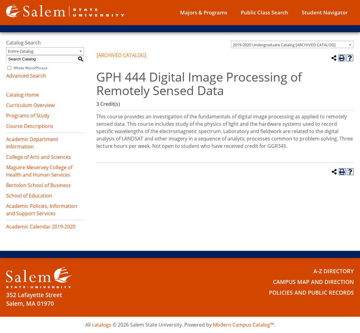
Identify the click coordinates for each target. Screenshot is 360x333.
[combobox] (292, 44)
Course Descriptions (29, 126)
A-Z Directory (332, 271)
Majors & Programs (203, 12)
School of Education (29, 195)
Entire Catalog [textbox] (20, 51)
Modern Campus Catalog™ (243, 324)
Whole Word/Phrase (30, 68)
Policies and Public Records (309, 293)
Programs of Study (27, 115)
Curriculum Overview (30, 105)
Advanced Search (26, 75)
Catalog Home (22, 94)
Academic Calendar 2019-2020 (40, 226)
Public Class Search (264, 12)
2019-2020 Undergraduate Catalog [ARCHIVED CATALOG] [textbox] (284, 45)
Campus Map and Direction (311, 282)
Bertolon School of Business (38, 185)
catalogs (101, 324)
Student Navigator (325, 12)
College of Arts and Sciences (38, 157)
